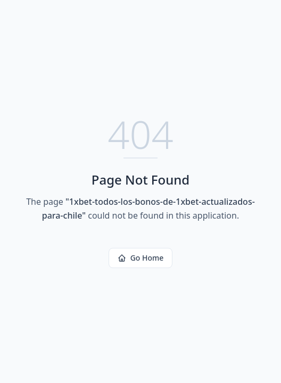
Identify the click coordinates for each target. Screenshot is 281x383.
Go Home (141, 258)
